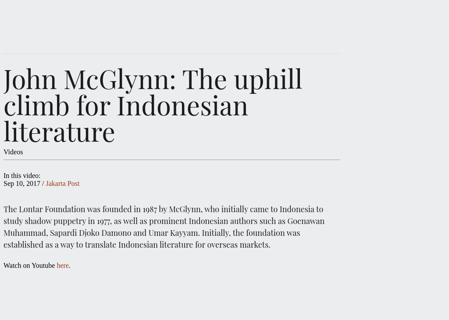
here (63, 265)
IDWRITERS (185, 23)
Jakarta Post (62, 183)
